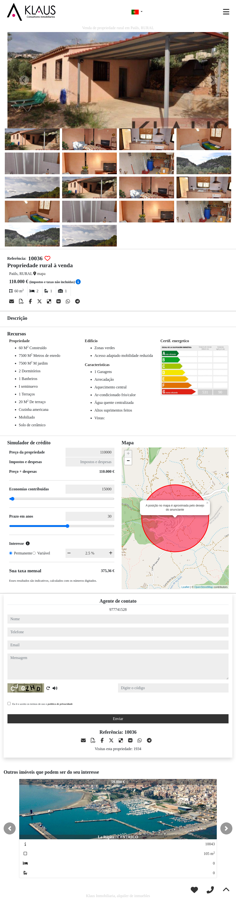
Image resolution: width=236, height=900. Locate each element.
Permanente (23, 553)
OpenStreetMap (203, 587)
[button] (10, 828)
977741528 (118, 609)
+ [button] (128, 454)
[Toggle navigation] (226, 11)
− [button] (128, 461)
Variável (43, 553)
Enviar (118, 719)
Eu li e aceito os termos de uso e (42, 703)
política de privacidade (60, 703)
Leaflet (186, 587)
